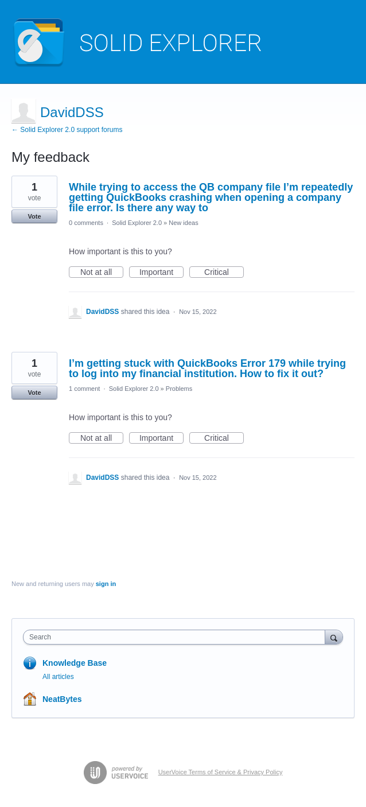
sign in (106, 583)
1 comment (84, 388)
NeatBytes (61, 699)
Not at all (101, 272)
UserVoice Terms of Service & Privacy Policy (220, 772)
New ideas (183, 222)
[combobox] (177, 637)
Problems (179, 388)
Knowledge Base (74, 663)
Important (161, 272)
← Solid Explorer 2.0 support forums (66, 130)
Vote (34, 216)
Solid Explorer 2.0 (137, 222)
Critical (224, 272)
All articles (58, 677)
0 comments (86, 222)
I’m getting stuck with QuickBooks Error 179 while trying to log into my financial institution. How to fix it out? (207, 368)
